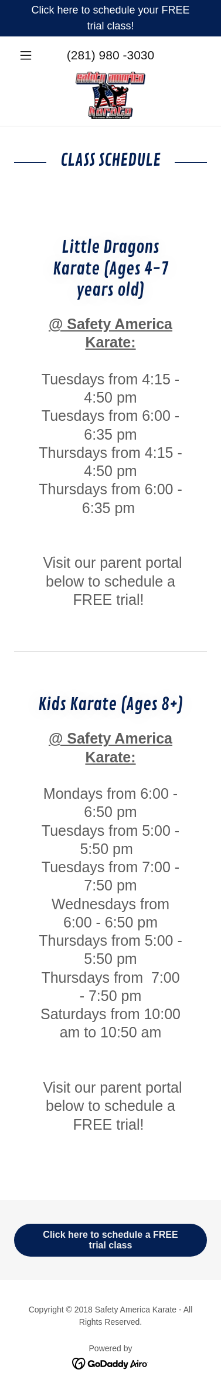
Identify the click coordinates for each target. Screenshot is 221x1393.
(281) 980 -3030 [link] (110, 55)
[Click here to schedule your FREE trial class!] (110, 18)
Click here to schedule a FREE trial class (110, 1240)
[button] (28, 55)
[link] (111, 95)
